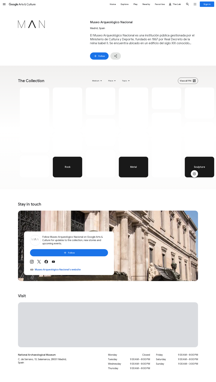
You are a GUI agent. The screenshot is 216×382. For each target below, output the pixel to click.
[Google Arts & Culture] (22, 4)
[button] (4, 4)
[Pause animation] (194, 173)
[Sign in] (207, 4)
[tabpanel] (34, 132)
